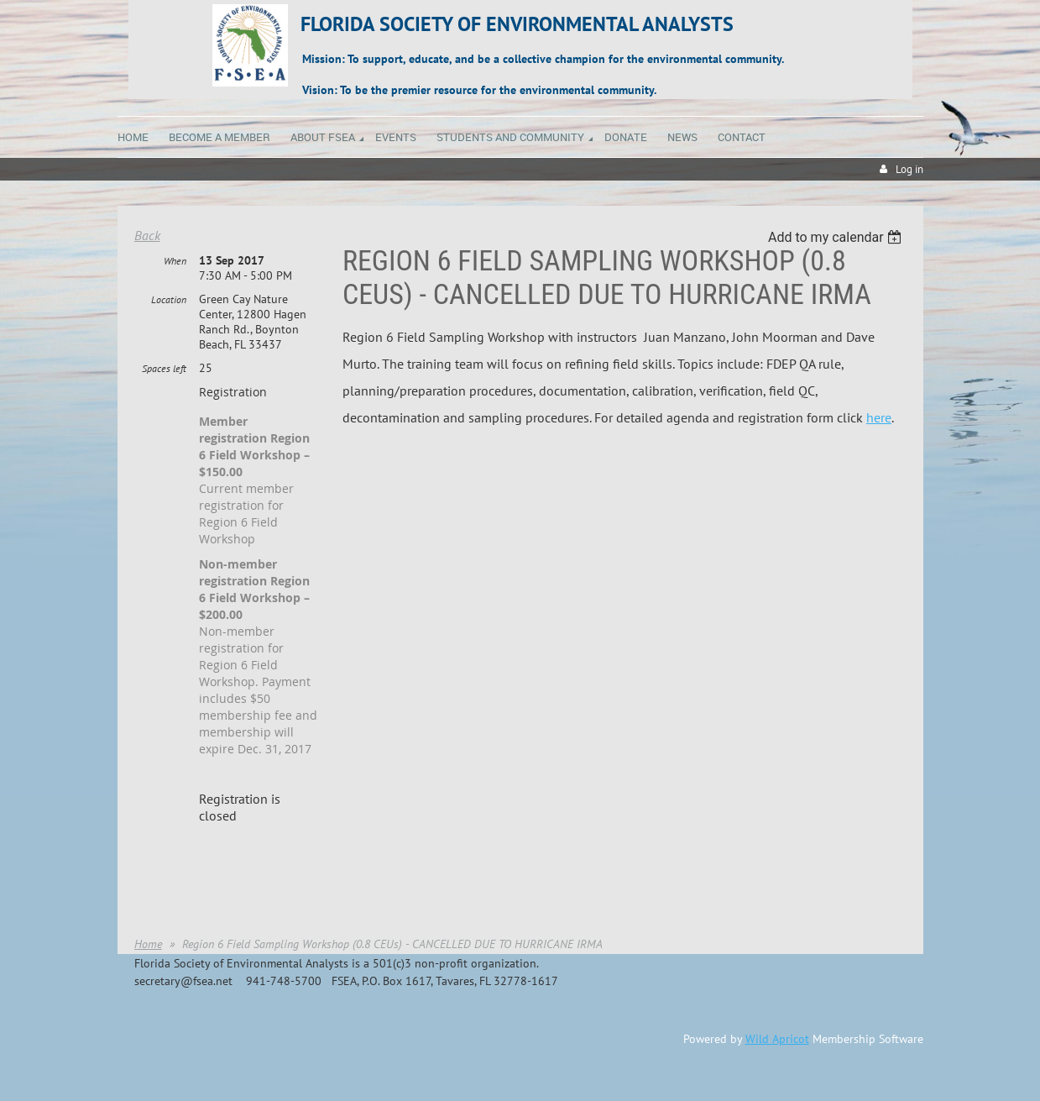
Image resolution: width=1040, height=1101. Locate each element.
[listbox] (837, 237)
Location (168, 299)
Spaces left (164, 368)
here (878, 417)
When (175, 260)
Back (147, 235)
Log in (909, 169)
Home (148, 944)
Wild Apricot (777, 1038)
